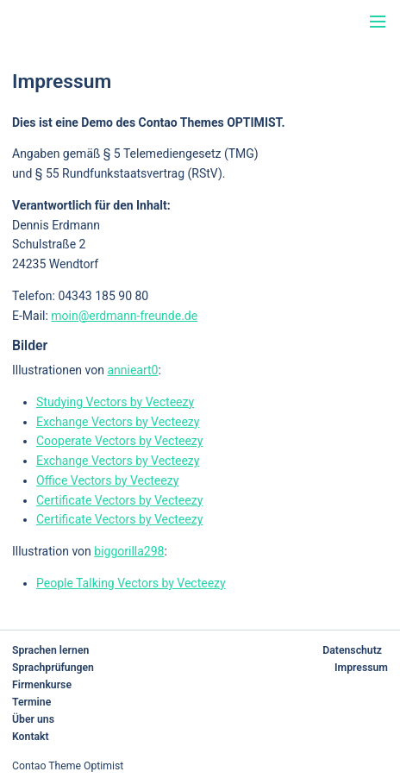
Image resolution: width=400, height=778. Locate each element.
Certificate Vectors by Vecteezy (119, 500)
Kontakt (30, 737)
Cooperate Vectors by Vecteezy (119, 441)
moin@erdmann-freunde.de (124, 316)
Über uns (33, 719)
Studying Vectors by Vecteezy (115, 402)
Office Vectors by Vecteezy (107, 480)
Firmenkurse (42, 685)
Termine (31, 702)
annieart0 (132, 370)
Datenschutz (352, 650)
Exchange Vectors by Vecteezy (117, 422)
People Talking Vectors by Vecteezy (131, 583)
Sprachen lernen (50, 650)
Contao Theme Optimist (67, 766)
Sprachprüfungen (53, 668)
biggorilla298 (129, 551)
